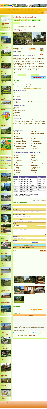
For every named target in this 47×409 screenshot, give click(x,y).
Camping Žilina (25, 16)
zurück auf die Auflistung (22, 26)
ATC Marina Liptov (4, 212)
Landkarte (8, 9)
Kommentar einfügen (29, 315)
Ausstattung (23, 20)
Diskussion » (42, 332)
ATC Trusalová (3, 85)
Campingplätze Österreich (29, 405)
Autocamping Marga (5, 191)
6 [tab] (33, 46)
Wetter (21, 9)
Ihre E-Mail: (15, 240)
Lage (39, 20)
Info (33, 9)
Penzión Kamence (4, 277)
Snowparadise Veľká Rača (6, 138)
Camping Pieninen (6, 162)
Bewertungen (15, 9)
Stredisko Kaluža (4, 253)
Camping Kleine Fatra (6, 163)
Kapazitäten (16, 20)
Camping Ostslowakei (6, 160)
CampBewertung (5, 25)
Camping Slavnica (4, 181)
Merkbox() (38, 9)
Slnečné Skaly (3, 73)
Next (45, 39)
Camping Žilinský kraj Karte (18, 17)
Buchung (34, 20)
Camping (4, 165)
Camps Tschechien (5, 28)
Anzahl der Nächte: (34, 223)
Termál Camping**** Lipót (6, 222)
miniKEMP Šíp (3, 125)
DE (45, 12)
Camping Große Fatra (6, 159)
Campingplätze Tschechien (7, 405)
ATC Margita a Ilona (4, 240)
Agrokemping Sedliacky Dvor (5, 335)
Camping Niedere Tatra (6, 157)
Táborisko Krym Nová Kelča (5, 321)
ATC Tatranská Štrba (4, 348)
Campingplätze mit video (5, 24)
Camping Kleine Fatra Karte (30, 17)
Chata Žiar (3, 109)
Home (2, 9)
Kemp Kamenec (4, 265)
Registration (26, 402)
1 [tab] (24, 46)
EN (42, 12)
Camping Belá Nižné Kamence (4, 61)
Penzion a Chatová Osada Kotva (5, 291)
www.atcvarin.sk (34, 75)
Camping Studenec (4, 232)
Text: (14, 228)
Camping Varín (31, 26)
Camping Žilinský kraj (17, 16)
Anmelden (27, 9)
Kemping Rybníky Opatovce (4, 376)
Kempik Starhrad (4, 35)
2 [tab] (26, 46)
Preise (29, 20)
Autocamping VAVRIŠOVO (6, 362)
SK (38, 12)
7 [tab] (35, 46)
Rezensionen (16, 23)
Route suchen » (32, 48)
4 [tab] (29, 46)
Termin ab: (15, 223)
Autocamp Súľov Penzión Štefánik (5, 99)
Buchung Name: (16, 236)
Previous (14, 39)
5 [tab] (31, 46)
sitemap (30, 402)
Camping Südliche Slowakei (6, 167)
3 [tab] (27, 46)
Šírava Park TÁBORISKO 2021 (5, 303)
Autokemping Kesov (5, 387)
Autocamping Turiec (5, 47)
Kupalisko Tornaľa (4, 201)
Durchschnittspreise (6, 27)
